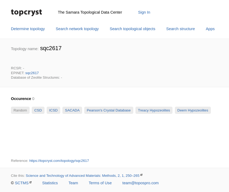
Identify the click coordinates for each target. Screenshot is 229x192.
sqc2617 (32, 73)
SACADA (72, 110)
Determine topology (28, 29)
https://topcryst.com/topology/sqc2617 (59, 161)
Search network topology (77, 29)
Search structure (180, 29)
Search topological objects (132, 29)
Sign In (144, 12)
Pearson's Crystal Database (109, 110)
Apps (210, 29)
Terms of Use (100, 183)
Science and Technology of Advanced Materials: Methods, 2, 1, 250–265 (83, 176)
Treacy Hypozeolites (154, 110)
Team (73, 183)
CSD (38, 110)
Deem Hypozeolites (192, 110)
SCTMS (22, 183)
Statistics (50, 183)
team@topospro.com (140, 183)
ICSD (53, 110)
